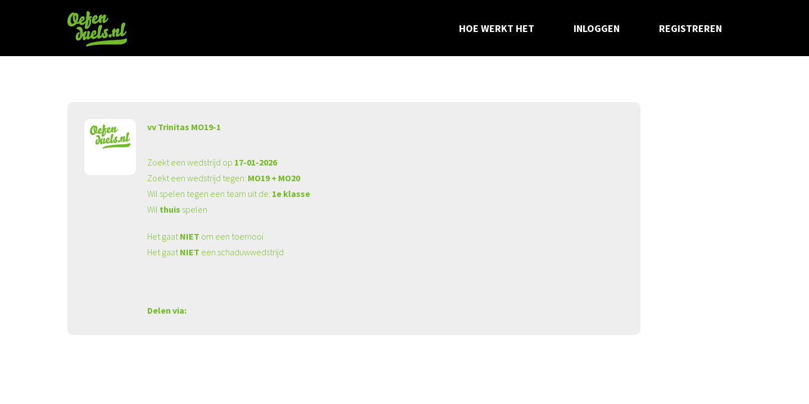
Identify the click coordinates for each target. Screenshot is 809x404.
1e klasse (291, 193)
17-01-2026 (255, 162)
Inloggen (597, 28)
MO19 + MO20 (274, 177)
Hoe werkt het (496, 28)
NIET (189, 236)
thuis (170, 209)
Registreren (690, 28)
